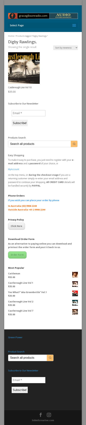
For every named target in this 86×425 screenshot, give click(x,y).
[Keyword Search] (39, 144)
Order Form (17, 254)
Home (11, 36)
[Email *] (28, 113)
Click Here (16, 226)
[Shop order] (65, 47)
